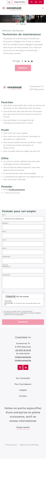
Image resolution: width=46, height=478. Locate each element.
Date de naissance (6, 265)
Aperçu (23, 24)
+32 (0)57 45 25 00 (23, 350)
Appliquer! (23, 68)
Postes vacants (23, 427)
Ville (4, 240)
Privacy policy (11, 445)
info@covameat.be (23, 357)
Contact (23, 396)
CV (3, 291)
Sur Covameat (23, 378)
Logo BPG (19, 2)
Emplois (23, 390)
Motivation (6, 275)
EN (40, 2)
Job (3, 215)
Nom (3, 231)
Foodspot (9, 2)
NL (31, 2)
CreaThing (34, 445)
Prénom (5, 223)
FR (36, 2)
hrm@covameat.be (17, 190)
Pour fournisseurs (23, 384)
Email (4, 248)
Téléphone (6, 256)
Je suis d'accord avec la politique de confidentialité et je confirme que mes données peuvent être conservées (22, 313)
